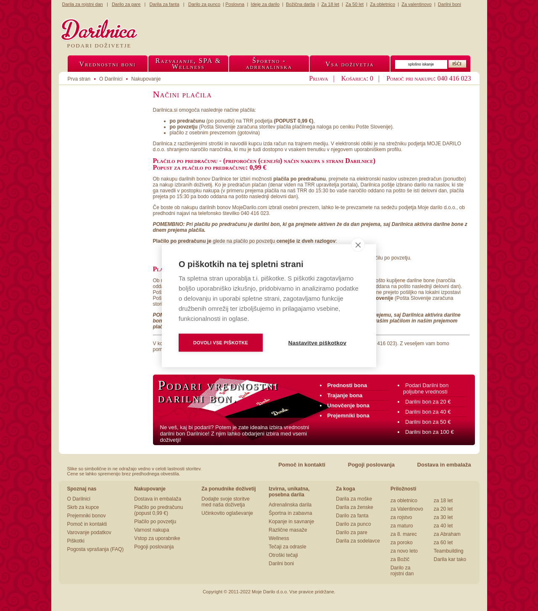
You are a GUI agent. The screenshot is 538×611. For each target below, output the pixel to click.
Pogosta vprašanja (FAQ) (95, 549)
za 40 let (443, 526)
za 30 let (443, 517)
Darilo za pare (351, 532)
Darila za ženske (354, 507)
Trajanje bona (345, 395)
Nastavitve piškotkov (317, 342)
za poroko (401, 542)
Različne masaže (288, 530)
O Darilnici (78, 499)
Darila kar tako (450, 559)
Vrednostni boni (107, 64)
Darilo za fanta (352, 516)
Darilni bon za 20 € (428, 402)
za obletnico (403, 500)
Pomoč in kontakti (301, 465)
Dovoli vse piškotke (220, 342)
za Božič (399, 559)
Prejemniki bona (348, 415)
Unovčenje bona (348, 405)
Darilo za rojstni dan (402, 571)
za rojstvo (401, 517)
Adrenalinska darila (290, 505)
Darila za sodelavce (358, 541)
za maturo (401, 526)
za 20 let (443, 509)
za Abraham (447, 534)
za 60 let (443, 542)
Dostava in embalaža (444, 465)
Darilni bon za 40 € (428, 412)
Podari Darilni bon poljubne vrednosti (425, 388)
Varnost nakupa (151, 530)
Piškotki (75, 541)
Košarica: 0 (357, 78)
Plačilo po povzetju (155, 521)
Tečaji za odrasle (287, 547)
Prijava (318, 78)
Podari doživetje (99, 45)
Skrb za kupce (83, 507)
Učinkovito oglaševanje (227, 513)
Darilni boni (281, 563)
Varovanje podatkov (89, 532)
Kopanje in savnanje (291, 521)
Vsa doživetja (349, 64)
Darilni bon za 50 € (428, 422)
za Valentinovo (406, 509)
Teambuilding (449, 551)
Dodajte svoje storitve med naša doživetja (225, 502)
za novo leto (404, 551)
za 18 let (443, 500)
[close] (358, 244)
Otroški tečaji (283, 555)
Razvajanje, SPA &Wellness (188, 63)
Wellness (279, 538)
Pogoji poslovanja (371, 465)
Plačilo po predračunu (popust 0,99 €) (158, 510)
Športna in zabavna (290, 513)
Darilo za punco (353, 524)
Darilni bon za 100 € (429, 432)
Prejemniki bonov (86, 516)
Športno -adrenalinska (269, 63)
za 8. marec (403, 534)
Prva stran (79, 79)
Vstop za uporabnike (157, 538)
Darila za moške (354, 499)
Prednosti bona (347, 385)
